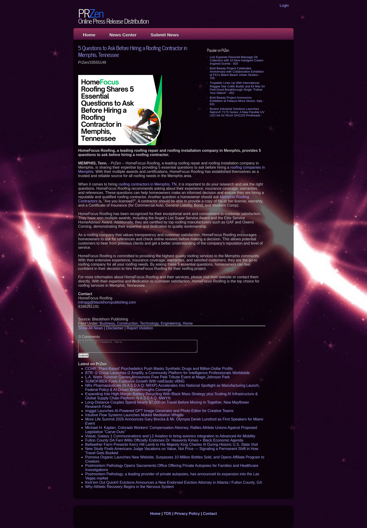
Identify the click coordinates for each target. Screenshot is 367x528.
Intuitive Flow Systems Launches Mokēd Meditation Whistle (134, 415)
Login (284, 5)
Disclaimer (115, 328)
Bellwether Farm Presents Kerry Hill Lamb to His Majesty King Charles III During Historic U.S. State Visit (171, 444)
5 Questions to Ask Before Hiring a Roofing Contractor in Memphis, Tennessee (132, 51)
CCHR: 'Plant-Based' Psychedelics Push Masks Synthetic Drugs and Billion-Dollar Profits (159, 369)
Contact (210, 514)
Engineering (171, 323)
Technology (149, 323)
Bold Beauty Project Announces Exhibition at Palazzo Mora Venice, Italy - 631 (237, 101)
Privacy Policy (187, 514)
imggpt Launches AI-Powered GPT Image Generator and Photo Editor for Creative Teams (159, 411)
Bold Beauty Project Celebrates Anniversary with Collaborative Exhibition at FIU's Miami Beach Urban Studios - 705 (237, 73)
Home (89, 34)
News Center (122, 34)
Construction (127, 323)
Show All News (90, 328)
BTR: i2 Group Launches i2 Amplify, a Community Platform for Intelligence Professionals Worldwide (167, 373)
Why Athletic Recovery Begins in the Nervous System (129, 487)
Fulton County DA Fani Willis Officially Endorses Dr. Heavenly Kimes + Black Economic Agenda (164, 440)
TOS (167, 514)
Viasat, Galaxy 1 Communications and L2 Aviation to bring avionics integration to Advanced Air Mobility (170, 436)
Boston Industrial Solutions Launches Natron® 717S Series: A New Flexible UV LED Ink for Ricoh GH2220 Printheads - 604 (237, 113)
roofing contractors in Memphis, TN (147, 184)
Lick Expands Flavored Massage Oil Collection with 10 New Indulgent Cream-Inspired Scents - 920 (237, 60)
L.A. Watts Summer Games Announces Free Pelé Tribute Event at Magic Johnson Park (157, 377)
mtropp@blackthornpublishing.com (107, 302)
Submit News (165, 34)
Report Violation (140, 328)
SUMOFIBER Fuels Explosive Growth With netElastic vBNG (135, 381)
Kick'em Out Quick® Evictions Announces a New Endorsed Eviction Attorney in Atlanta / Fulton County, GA (173, 482)
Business (107, 323)
